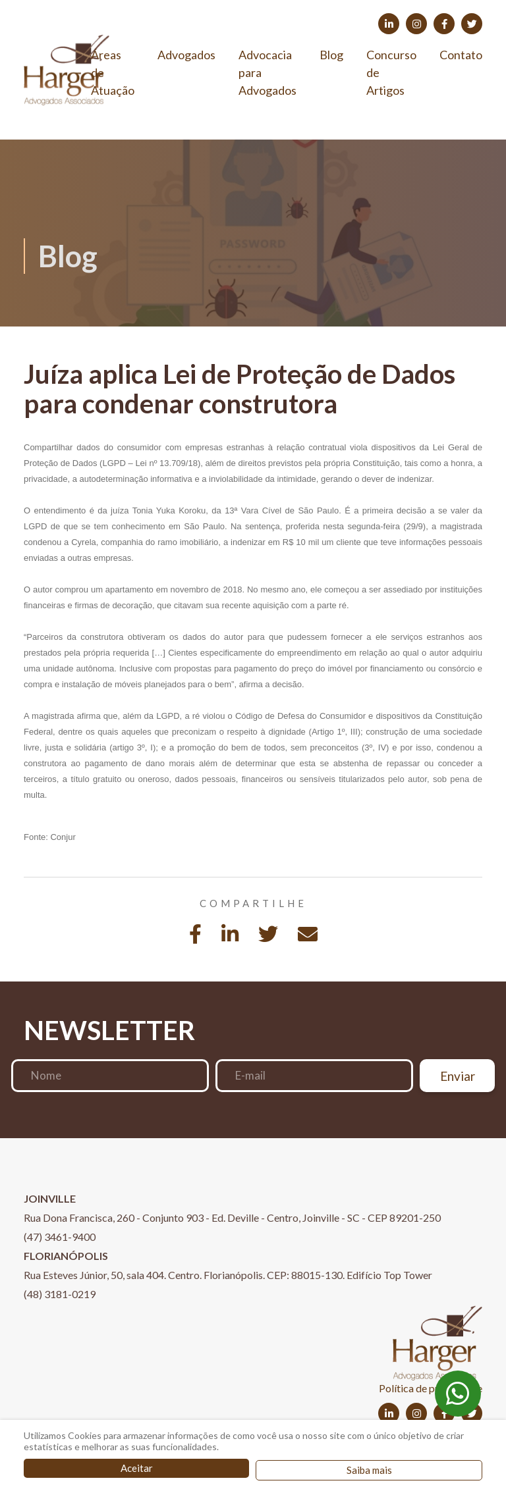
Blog (331, 54)
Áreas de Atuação (112, 72)
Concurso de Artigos (391, 72)
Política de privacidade (430, 1388)
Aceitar (137, 1468)
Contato (460, 54)
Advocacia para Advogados (267, 72)
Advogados (186, 54)
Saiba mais (369, 1470)
